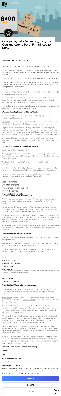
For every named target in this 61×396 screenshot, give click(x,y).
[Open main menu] (57, 6)
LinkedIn (25, 60)
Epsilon (20, 169)
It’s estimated (6, 299)
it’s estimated (19, 210)
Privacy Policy (34, 373)
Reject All (30, 385)
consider (39, 79)
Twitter (18, 60)
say (45, 131)
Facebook (11, 60)
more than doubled (29, 301)
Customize (30, 391)
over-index (45, 216)
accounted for (6, 141)
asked (8, 155)
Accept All (30, 379)
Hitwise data (6, 123)
